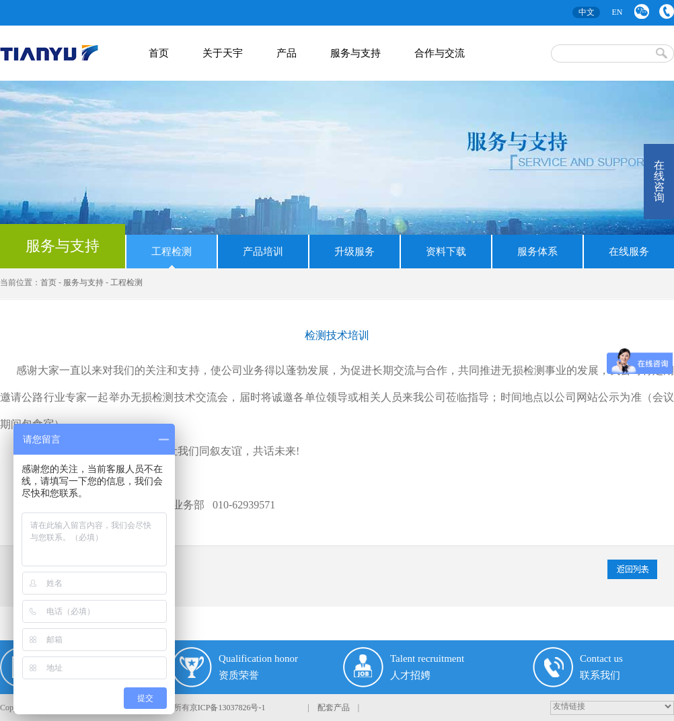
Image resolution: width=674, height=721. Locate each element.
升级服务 (354, 251)
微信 (641, 11)
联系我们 (666, 11)
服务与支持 (63, 245)
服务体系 (537, 251)
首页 (48, 282)
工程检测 (171, 251)
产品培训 (263, 251)
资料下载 (446, 251)
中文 (586, 12)
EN (617, 12)
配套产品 (333, 707)
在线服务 (629, 251)
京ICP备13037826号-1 (228, 707)
